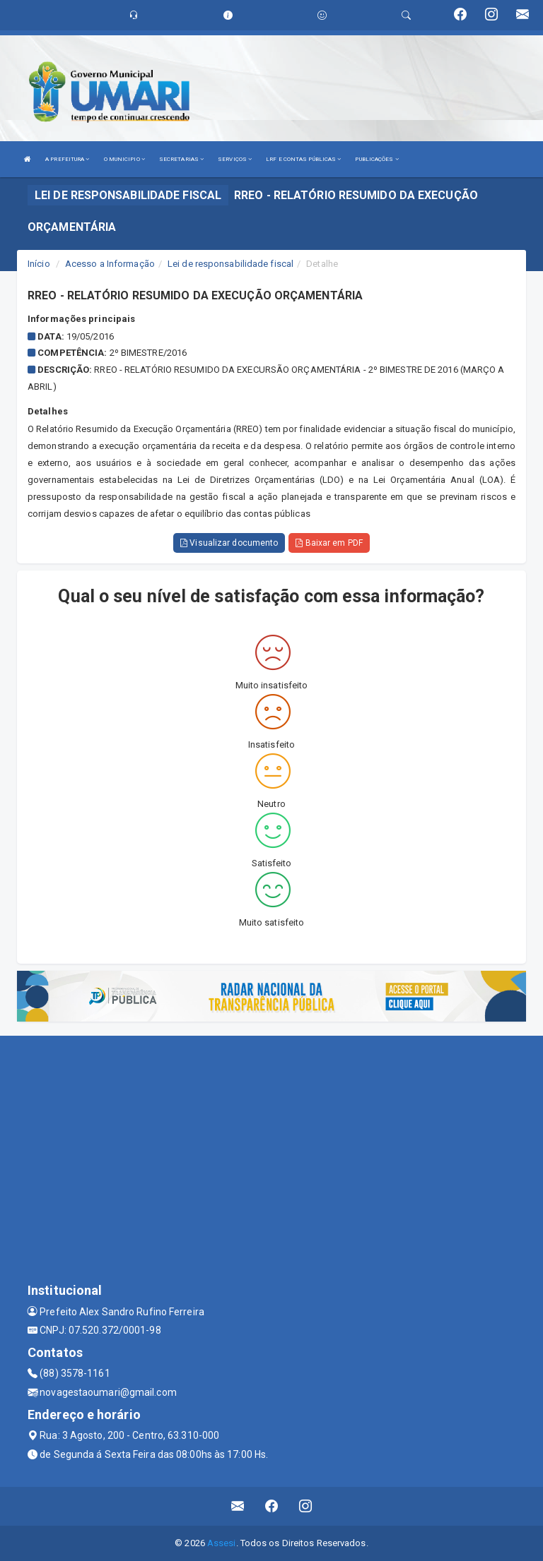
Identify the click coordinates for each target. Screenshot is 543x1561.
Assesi (221, 1543)
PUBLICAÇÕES (376, 159)
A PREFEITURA (67, 159)
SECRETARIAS (181, 159)
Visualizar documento (229, 543)
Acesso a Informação (110, 263)
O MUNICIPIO (124, 159)
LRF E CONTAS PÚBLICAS (303, 159)
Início (39, 263)
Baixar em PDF (329, 543)
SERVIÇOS (235, 159)
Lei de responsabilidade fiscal (230, 263)
